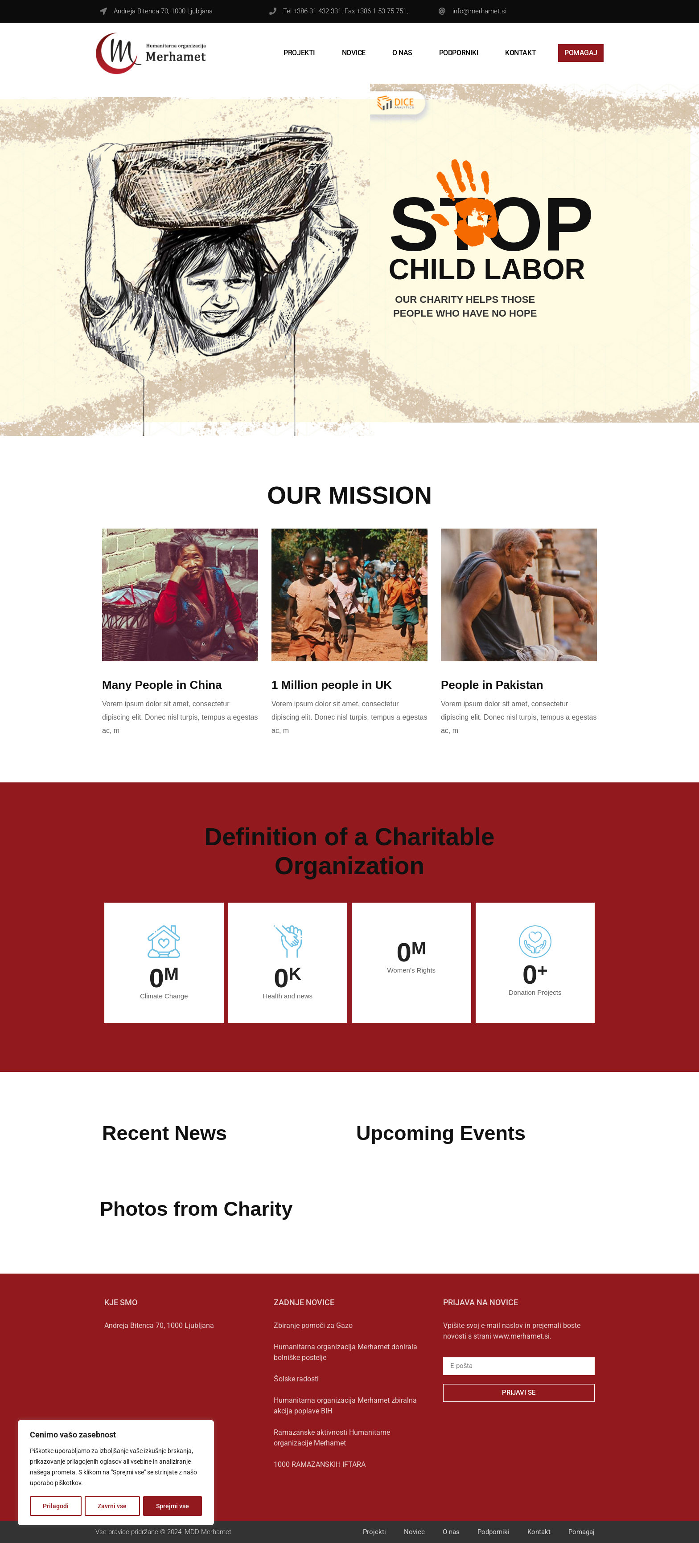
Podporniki (459, 53)
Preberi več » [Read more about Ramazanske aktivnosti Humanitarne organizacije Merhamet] (289, 1454)
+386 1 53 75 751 (382, 11)
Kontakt (520, 53)
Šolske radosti (296, 1379)
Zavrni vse (112, 1506)
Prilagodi (56, 1506)
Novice (354, 53)
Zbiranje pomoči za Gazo (313, 1325)
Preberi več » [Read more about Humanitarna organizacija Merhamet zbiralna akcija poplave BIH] (289, 1422)
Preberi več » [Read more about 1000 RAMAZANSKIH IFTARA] (289, 1476)
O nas (402, 53)
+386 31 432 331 (317, 11)
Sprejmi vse (172, 1506)
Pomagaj (580, 53)
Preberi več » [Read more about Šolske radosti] (289, 1390)
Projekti (299, 53)
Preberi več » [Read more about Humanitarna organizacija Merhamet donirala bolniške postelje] (289, 1369)
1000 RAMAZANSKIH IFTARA (320, 1464)
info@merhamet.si (479, 11)
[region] (116, 1473)
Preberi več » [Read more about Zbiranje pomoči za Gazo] (289, 1337)
